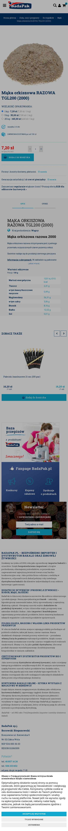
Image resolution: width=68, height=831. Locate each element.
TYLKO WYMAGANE (34, 819)
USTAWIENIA (34, 825)
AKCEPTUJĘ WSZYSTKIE (34, 814)
